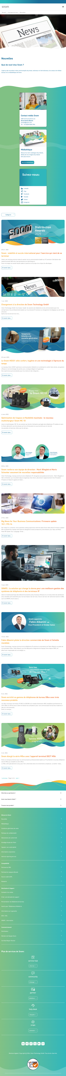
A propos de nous (13, 12)
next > (17, 778)
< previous (4, 778)
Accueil (4, 12)
